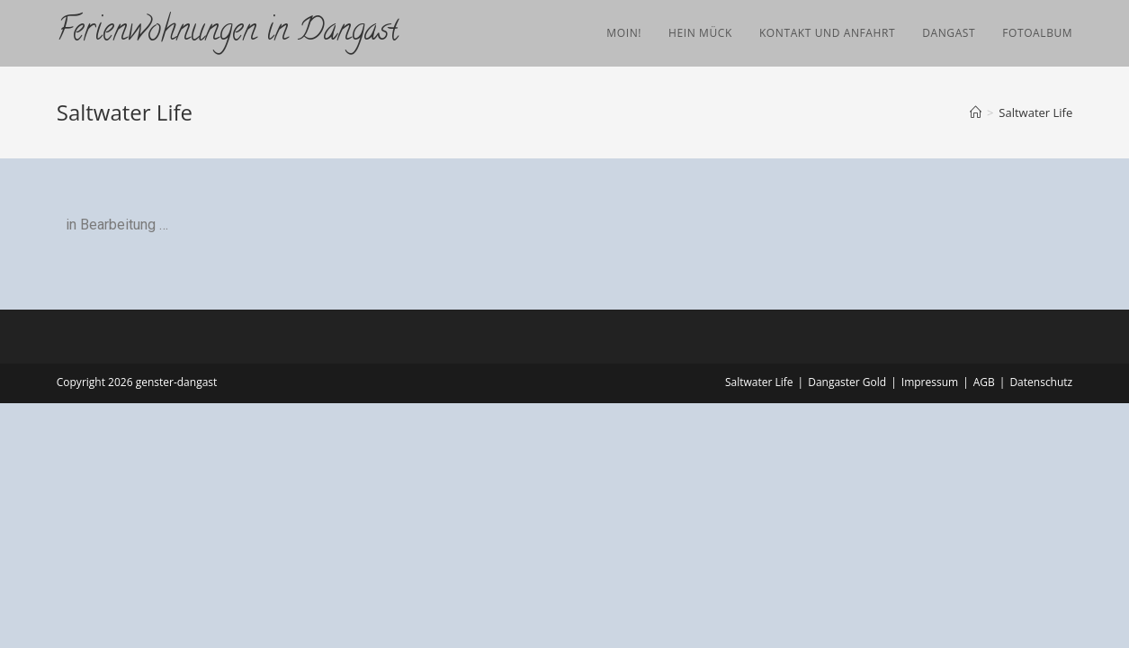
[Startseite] (975, 112)
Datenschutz (1040, 382)
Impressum (929, 382)
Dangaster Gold (847, 382)
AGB (984, 382)
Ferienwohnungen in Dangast (228, 33)
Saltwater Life (1035, 112)
